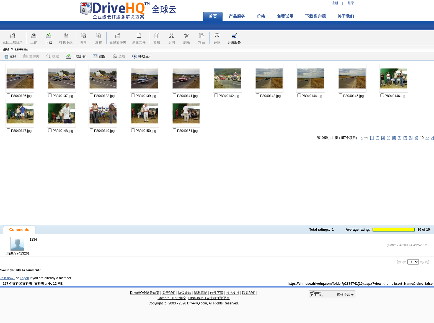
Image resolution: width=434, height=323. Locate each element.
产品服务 (237, 16)
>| (432, 138)
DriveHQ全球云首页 (144, 293)
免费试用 (285, 16)
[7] (405, 138)
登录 (351, 3)
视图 (99, 56)
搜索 (52, 56)
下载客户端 (315, 16)
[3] (383, 138)
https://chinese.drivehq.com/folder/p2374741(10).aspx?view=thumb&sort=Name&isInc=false (360, 284)
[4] (388, 138)
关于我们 (345, 16)
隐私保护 (200, 293)
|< (361, 138)
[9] (416, 138)
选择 (10, 56)
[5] (394, 138)
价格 (261, 16)
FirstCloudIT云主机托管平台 (208, 298)
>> (427, 138)
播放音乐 (142, 56)
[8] (410, 138)
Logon (24, 278)
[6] (399, 138)
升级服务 (234, 42)
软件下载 (216, 293)
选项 (119, 56)
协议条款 (184, 293)
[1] (372, 138)
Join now (7, 278)
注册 (335, 3)
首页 (213, 16)
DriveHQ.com (197, 303)
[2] (377, 138)
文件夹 (31, 56)
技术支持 (232, 293)
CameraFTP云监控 (171, 298)
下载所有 (76, 56)
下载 (48, 42)
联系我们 (248, 293)
